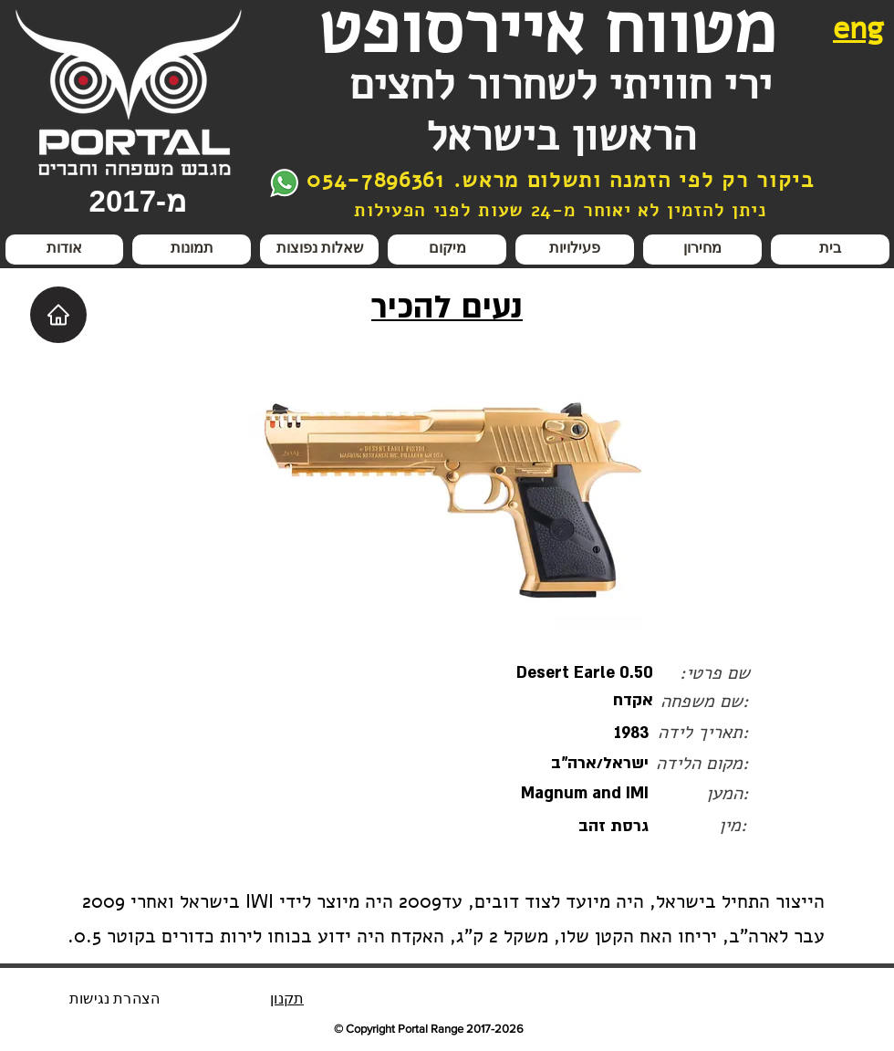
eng (858, 28)
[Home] (58, 314)
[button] (574, 249)
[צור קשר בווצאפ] (284, 183)
